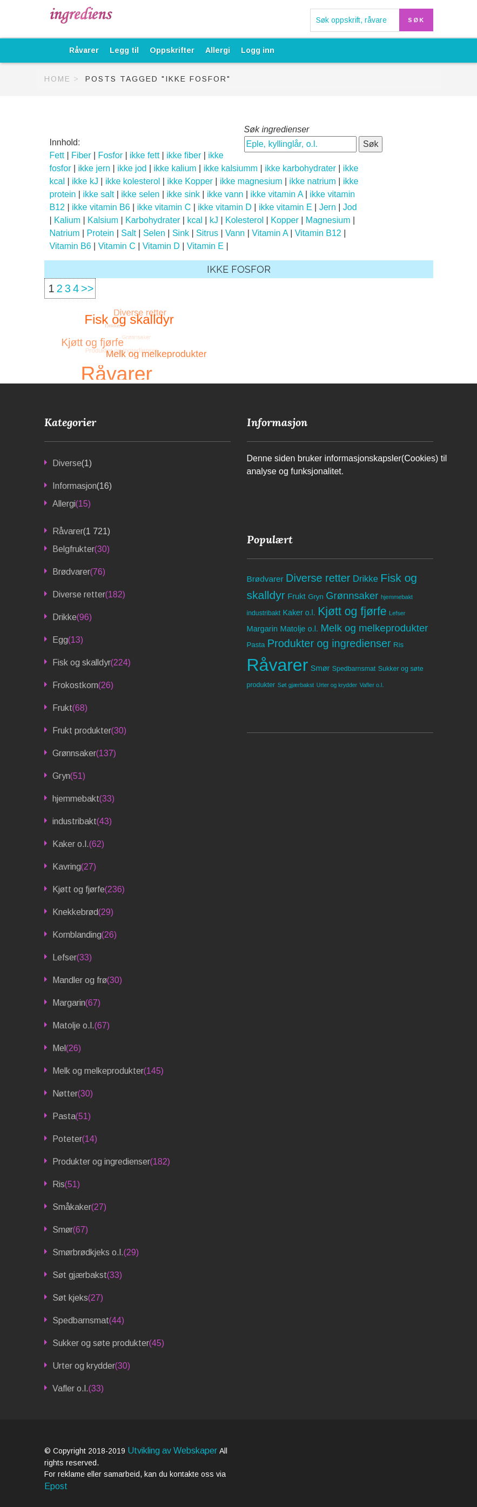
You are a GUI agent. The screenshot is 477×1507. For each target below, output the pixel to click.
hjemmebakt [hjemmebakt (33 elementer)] (397, 597)
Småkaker (71, 1207)
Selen (154, 233)
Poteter (67, 1138)
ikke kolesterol (132, 181)
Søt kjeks (70, 1297)
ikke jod (131, 168)
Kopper (285, 220)
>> (87, 288)
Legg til (124, 50)
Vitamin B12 (318, 233)
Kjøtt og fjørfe (78, 889)
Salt (128, 233)
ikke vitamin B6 (101, 207)
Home (57, 79)
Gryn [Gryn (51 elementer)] (316, 597)
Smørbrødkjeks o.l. (88, 1252)
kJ (214, 220)
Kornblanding (77, 934)
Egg (60, 639)
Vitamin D (161, 246)
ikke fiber (183, 155)
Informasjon (74, 485)
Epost (56, 1486)
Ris (58, 1184)
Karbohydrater (152, 220)
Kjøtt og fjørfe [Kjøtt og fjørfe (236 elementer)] (352, 611)
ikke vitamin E (285, 207)
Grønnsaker (74, 753)
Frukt (62, 707)
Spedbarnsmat (80, 1320)
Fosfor (110, 155)
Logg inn (257, 50)
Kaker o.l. (70, 844)
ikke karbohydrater (300, 168)
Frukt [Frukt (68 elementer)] (296, 596)
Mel (59, 1048)
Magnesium (328, 220)
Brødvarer (71, 571)
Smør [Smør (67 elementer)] (320, 668)
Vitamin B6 (70, 246)
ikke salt (98, 194)
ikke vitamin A (277, 194)
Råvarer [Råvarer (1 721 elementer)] (277, 665)
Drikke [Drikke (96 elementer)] (365, 579)
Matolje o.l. (73, 1025)
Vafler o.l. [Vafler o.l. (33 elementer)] (371, 685)
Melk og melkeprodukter (98, 1070)
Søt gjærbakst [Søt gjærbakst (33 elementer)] (296, 685)
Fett (57, 155)
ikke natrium (313, 181)
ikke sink (183, 194)
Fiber (81, 155)
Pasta (64, 1116)
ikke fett (144, 155)
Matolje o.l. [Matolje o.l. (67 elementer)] (299, 628)
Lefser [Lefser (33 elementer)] (397, 613)
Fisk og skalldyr (81, 662)
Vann (235, 233)
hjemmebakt (75, 798)
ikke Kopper (190, 181)
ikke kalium (174, 168)
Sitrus (207, 233)
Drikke (64, 617)
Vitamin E (205, 246)
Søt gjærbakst (79, 1275)
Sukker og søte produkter (100, 1343)
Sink (180, 233)
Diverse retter (78, 594)
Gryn (61, 776)
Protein (101, 233)
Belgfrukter (73, 549)
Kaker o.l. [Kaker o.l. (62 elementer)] (299, 612)
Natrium (65, 233)
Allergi (217, 50)
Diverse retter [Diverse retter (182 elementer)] (318, 578)
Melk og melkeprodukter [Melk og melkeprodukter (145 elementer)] (374, 628)
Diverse (67, 463)
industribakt (74, 821)
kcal (194, 220)
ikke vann (225, 194)
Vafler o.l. (70, 1388)
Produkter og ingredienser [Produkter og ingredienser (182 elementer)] (329, 643)
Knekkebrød (75, 912)
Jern (327, 207)
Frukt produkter (81, 730)
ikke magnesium (251, 181)
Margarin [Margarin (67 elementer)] (262, 628)
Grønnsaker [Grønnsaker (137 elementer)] (352, 595)
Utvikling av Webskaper (173, 1450)
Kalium (67, 220)
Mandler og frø (79, 980)
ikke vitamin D (225, 207)
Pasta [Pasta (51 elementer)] (256, 645)
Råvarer (84, 50)
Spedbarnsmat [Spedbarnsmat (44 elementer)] (353, 668)
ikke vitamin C (164, 207)
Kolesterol (244, 220)
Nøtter (65, 1093)
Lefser (64, 957)
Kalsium (103, 220)
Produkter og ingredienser (101, 1161)
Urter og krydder (83, 1365)
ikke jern (94, 168)
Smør (62, 1229)
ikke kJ (85, 181)
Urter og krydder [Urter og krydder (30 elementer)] (337, 685)
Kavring (66, 866)
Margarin (68, 1002)
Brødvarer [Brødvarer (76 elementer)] (265, 578)
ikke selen (140, 194)
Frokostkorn (75, 685)
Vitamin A (269, 233)
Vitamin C (117, 246)
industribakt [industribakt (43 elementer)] (264, 613)
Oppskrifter (172, 50)
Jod (350, 207)
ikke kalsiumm (231, 168)
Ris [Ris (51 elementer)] (398, 645)
